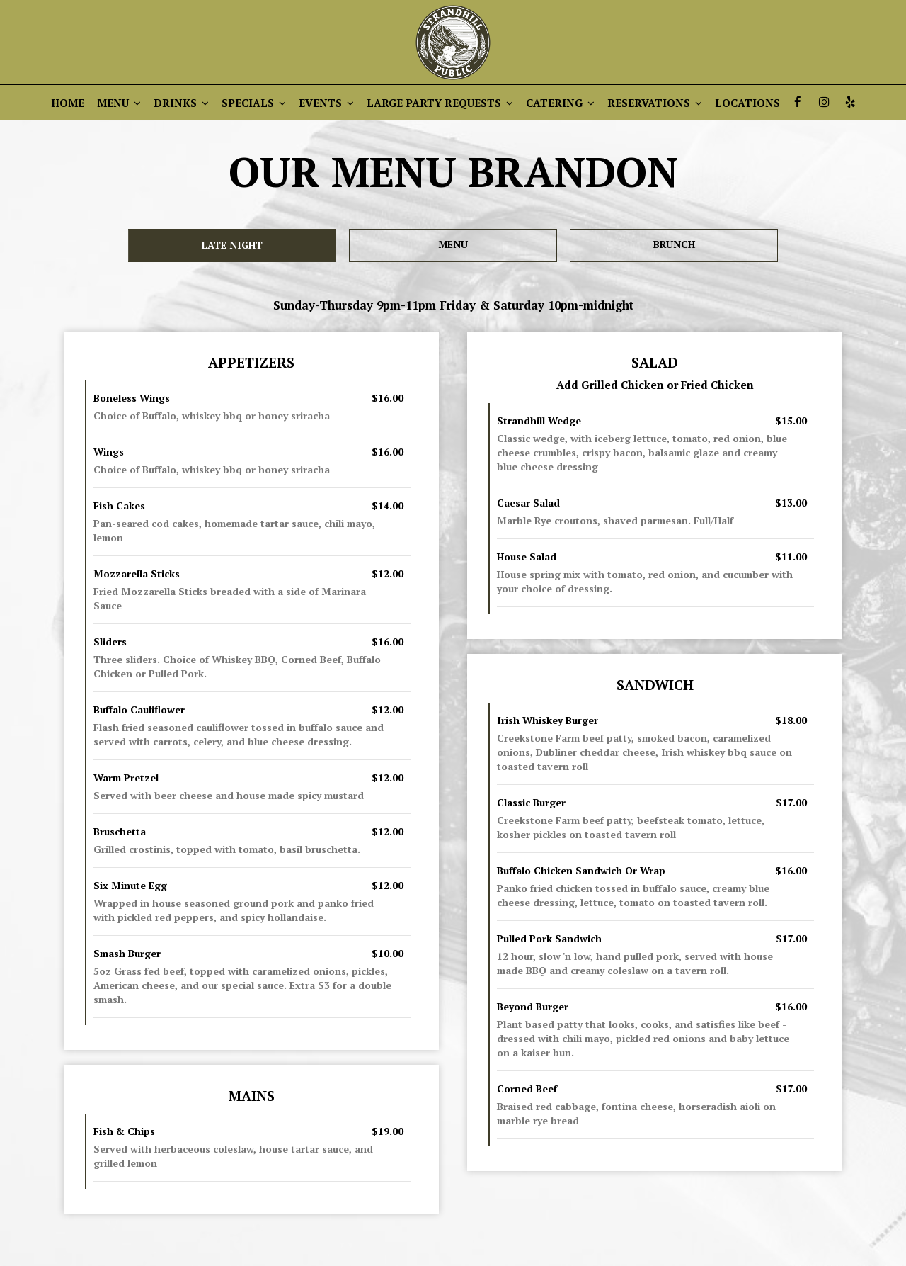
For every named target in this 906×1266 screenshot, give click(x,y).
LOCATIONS (747, 103)
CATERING (560, 103)
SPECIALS (254, 103)
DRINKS (181, 103)
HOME (67, 103)
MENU (119, 103)
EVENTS (326, 103)
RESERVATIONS (654, 103)
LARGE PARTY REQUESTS (440, 103)
